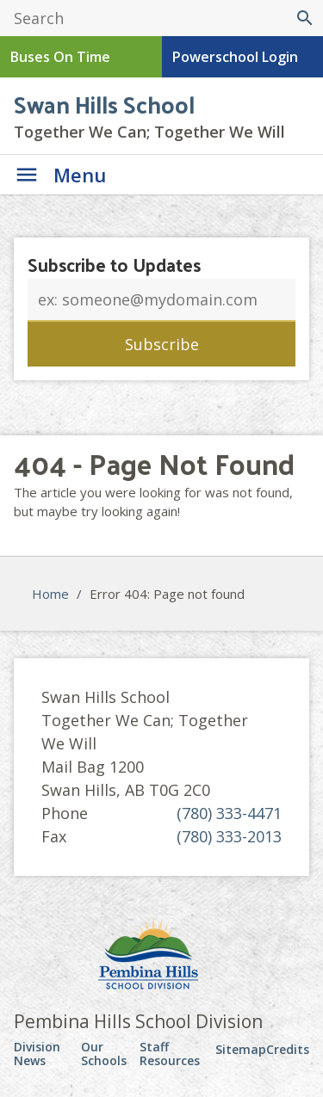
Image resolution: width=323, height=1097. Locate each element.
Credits (287, 1049)
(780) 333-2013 (229, 836)
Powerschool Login (235, 56)
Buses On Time (60, 56)
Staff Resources (170, 1053)
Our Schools (104, 1053)
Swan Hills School (104, 104)
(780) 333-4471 (229, 813)
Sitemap (240, 1049)
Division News (37, 1053)
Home (50, 593)
